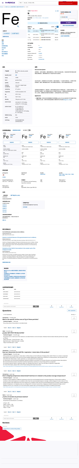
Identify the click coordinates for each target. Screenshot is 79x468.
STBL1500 (4, 211)
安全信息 (4, 48)
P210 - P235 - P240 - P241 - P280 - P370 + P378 (66, 175)
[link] (6, 303)
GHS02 (4, 177)
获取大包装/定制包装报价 (68, 25)
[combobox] (42, 2)
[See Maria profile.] (4, 395)
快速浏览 (12, 142)
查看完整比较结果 (17, 130)
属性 (3, 42)
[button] (74, 318)
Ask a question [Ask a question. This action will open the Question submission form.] (45, 17)
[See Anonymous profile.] (6, 317)
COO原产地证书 (15, 33)
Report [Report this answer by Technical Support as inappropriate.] (18, 327)
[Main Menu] (2, 3)
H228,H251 (42, 174)
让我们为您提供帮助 (65, 36)
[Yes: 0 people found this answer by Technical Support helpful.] (9, 328)
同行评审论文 (5, 51)
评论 (3, 55)
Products (1, 6)
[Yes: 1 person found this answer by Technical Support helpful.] (9, 347)
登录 (39, 23)
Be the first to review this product (12, 429)
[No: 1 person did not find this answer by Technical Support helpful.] (14, 412)
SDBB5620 (4, 206)
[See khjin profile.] (4, 331)
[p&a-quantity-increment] (75, 20)
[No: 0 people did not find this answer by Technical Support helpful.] (14, 328)
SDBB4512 (4, 208)
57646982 (40, 53)
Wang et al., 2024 (67, 99)
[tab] (2, 6)
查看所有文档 (6, 36)
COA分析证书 (6, 33)
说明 (3, 44)
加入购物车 (68, 22)
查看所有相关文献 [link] (6, 262)
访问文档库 (25, 207)
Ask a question (71, 310)
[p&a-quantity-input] (68, 20)
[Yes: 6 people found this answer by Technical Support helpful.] (9, 412)
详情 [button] (66, 17)
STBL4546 (4, 210)
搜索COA (4, 220)
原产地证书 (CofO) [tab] (15, 195)
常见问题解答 (5, 53)
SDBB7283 (4, 205)
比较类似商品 (5, 46)
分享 (57, 11)
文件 (3, 49)
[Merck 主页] (10, 2)
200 (16, 75)
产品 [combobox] (20, 2)
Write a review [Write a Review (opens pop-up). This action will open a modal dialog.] (38, 17)
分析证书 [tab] (5, 195)
